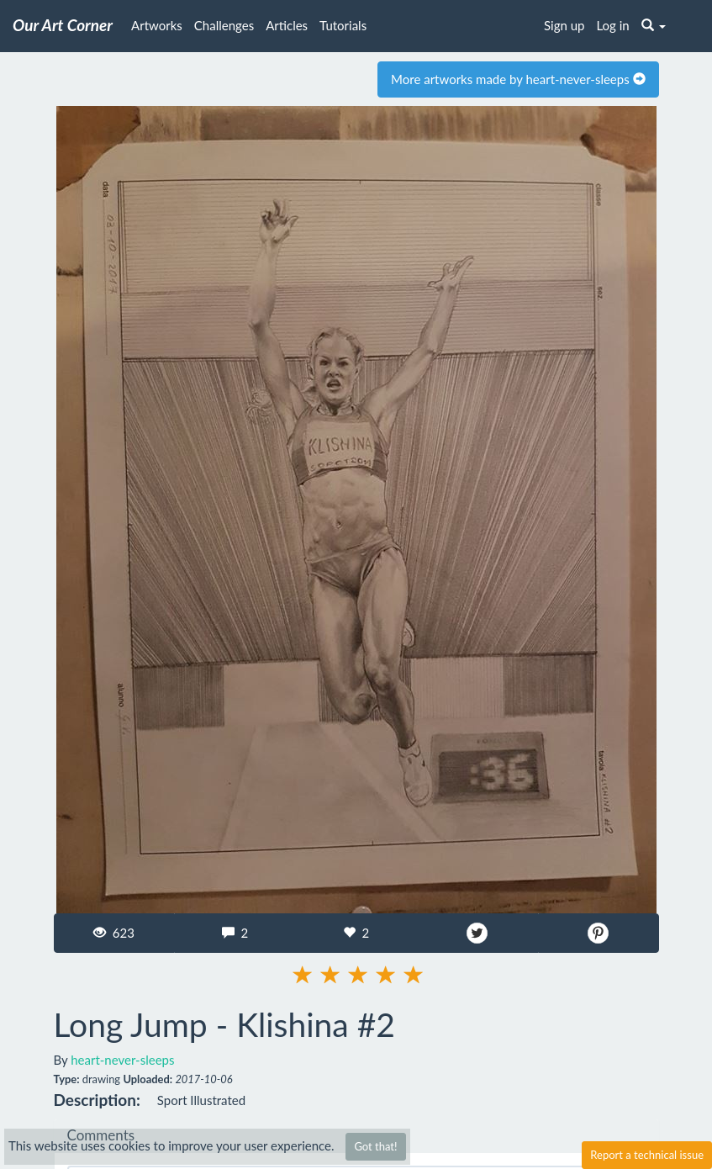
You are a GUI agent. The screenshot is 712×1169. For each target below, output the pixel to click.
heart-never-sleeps (122, 1059)
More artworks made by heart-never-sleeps (518, 79)
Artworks (156, 25)
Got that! (375, 1146)
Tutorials (343, 25)
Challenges (224, 25)
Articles (287, 25)
